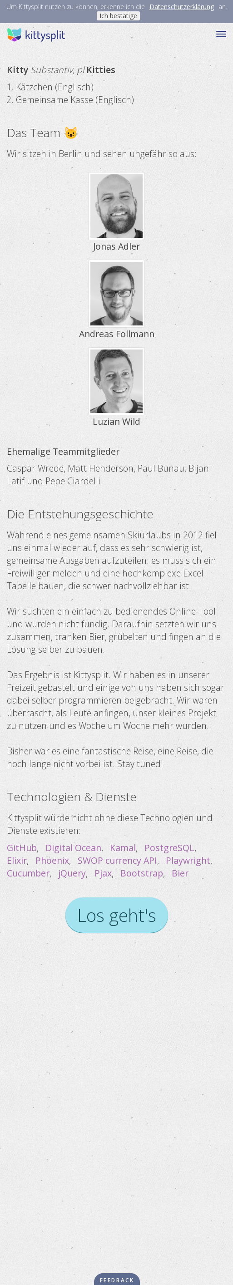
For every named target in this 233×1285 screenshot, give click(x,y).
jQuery (72, 873)
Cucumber (28, 873)
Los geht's (116, 915)
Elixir (17, 860)
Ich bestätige (118, 15)
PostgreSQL (169, 848)
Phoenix (52, 860)
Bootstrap (141, 873)
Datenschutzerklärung (181, 6)
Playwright (188, 860)
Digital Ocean (73, 848)
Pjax (103, 873)
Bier (180, 873)
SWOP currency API (117, 860)
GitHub (22, 848)
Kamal (123, 848)
